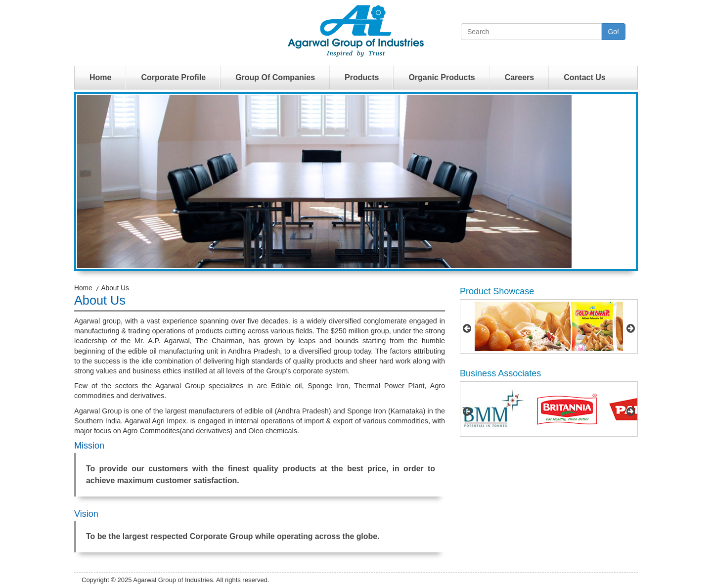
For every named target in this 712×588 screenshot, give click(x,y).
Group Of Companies (275, 77)
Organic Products (441, 77)
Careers (519, 77)
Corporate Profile (173, 77)
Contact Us (584, 77)
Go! (613, 32)
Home (100, 77)
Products (362, 77)
